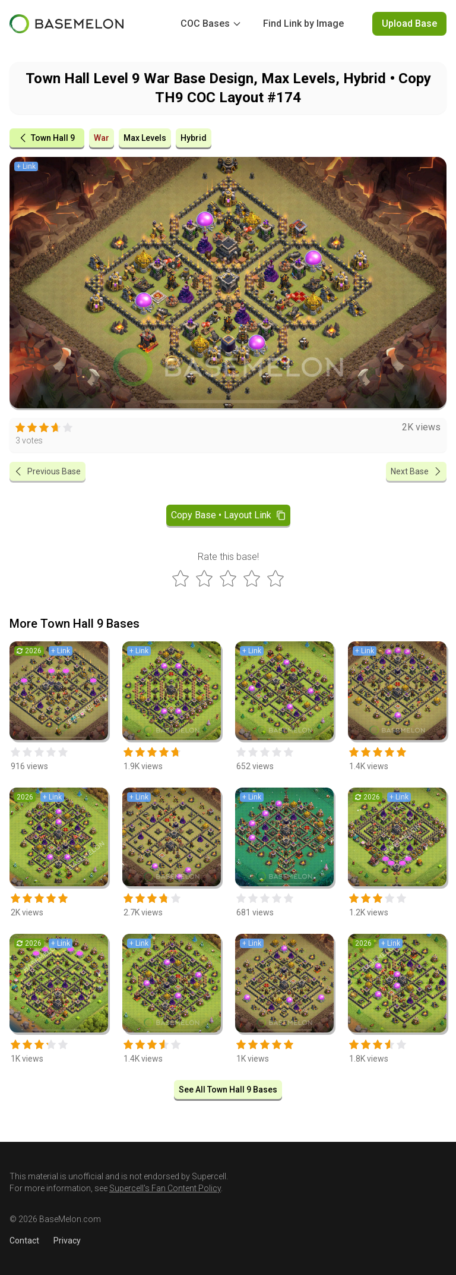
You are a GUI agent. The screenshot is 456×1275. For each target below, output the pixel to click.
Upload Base (409, 23)
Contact (24, 1240)
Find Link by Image (303, 23)
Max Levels (145, 138)
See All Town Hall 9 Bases (228, 1089)
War (101, 138)
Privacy (67, 1240)
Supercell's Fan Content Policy (165, 1188)
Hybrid (193, 138)
